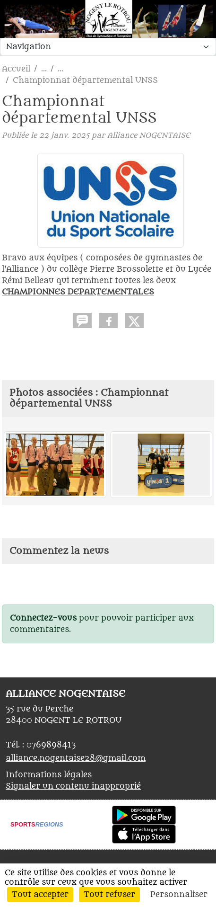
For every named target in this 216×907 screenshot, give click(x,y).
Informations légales (49, 775)
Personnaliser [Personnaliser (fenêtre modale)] (178, 894)
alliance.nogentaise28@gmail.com (76, 758)
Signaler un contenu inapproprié (73, 786)
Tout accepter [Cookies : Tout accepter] (40, 894)
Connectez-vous (43, 618)
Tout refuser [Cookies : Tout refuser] (109, 894)
